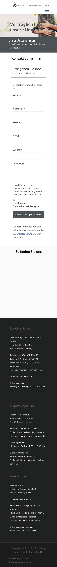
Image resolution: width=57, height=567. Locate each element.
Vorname (18, 95)
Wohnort (18, 149)
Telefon (17, 122)
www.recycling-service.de (31, 370)
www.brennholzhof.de (29, 520)
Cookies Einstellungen (21, 562)
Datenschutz (25, 233)
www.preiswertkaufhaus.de (32, 436)
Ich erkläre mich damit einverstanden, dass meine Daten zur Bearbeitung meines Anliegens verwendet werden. (28, 190)
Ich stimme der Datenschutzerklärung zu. (26, 205)
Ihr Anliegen (19, 163)
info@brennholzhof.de (28, 516)
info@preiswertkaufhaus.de (30, 432)
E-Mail (17, 136)
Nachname (19, 108)
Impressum (14, 559)
